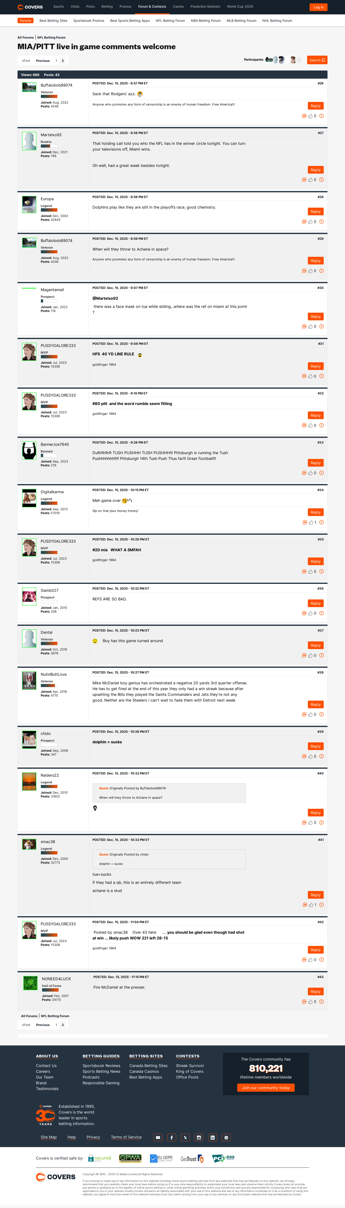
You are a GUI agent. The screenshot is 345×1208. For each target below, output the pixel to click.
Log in (318, 7)
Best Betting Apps (145, 1077)
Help (72, 1137)
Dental (46, 632)
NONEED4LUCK (56, 978)
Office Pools (187, 1077)
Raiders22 (50, 775)
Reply (316, 105)
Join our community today (266, 1087)
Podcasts (91, 1077)
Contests (188, 1056)
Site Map (49, 1137)
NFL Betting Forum (170, 20)
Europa (47, 198)
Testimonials (47, 1088)
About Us (47, 1056)
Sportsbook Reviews (101, 1065)
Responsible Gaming (101, 1082)
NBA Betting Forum (206, 20)
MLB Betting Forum (241, 20)
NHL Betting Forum (277, 20)
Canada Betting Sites (148, 1065)
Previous (43, 61)
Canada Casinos (144, 1071)
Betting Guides (101, 1056)
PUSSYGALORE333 (58, 345)
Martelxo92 (51, 134)
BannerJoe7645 (55, 444)
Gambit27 (49, 590)
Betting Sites (146, 1056)
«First (26, 61)
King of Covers (189, 1071)
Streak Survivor (190, 1065)
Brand (41, 1082)
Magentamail (52, 289)
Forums (25, 20)
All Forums (25, 37)
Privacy (93, 1137)
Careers (43, 1071)
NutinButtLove (54, 674)
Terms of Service (126, 1137)
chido (46, 733)
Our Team (44, 1077)
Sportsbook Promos (88, 20)
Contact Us (46, 1065)
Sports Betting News (101, 1071)
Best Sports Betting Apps (130, 20)
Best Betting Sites (53, 20)
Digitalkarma (52, 491)
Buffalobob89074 (56, 85)
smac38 (48, 841)
